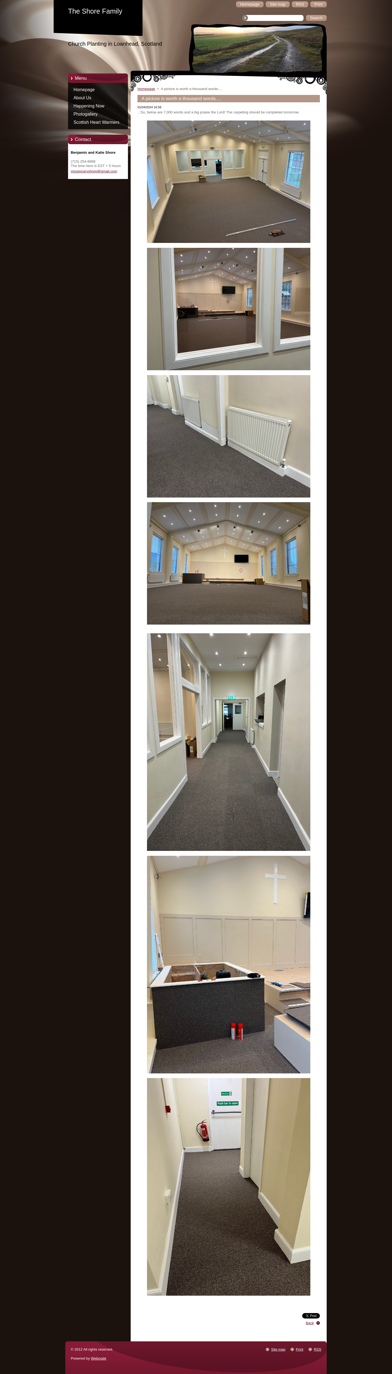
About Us (82, 97)
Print (299, 1349)
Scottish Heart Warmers (96, 122)
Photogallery (86, 114)
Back (310, 1323)
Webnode (98, 1358)
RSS (317, 1349)
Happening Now (89, 106)
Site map (278, 1349)
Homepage (84, 89)
